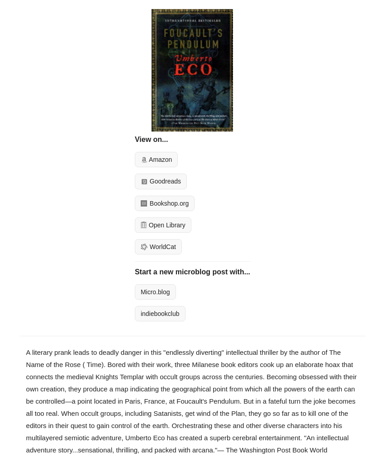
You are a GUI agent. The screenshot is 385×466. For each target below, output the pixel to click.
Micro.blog (155, 292)
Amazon (156, 159)
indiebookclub (160, 313)
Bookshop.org (165, 203)
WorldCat (158, 246)
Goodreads (161, 181)
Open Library (163, 225)
